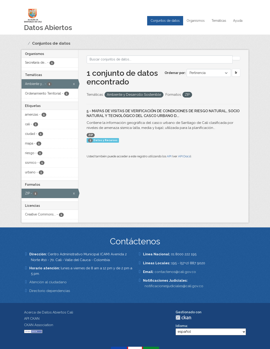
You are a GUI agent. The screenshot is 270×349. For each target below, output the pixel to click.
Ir (236, 72)
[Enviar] (236, 58)
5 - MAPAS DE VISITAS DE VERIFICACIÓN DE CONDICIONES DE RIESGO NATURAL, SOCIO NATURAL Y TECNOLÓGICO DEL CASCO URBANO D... (163, 113)
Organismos (196, 20)
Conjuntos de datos (165, 20)
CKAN (183, 317)
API (169, 156)
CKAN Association (38, 325)
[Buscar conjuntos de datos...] (160, 59)
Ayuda (237, 20)
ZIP (90, 135)
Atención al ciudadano (48, 282)
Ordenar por (175, 73)
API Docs (184, 156)
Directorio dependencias (49, 291)
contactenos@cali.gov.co (175, 272)
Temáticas (219, 20)
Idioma (181, 326)
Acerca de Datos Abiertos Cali (48, 312)
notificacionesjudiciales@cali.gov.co (174, 286)
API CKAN (31, 318)
